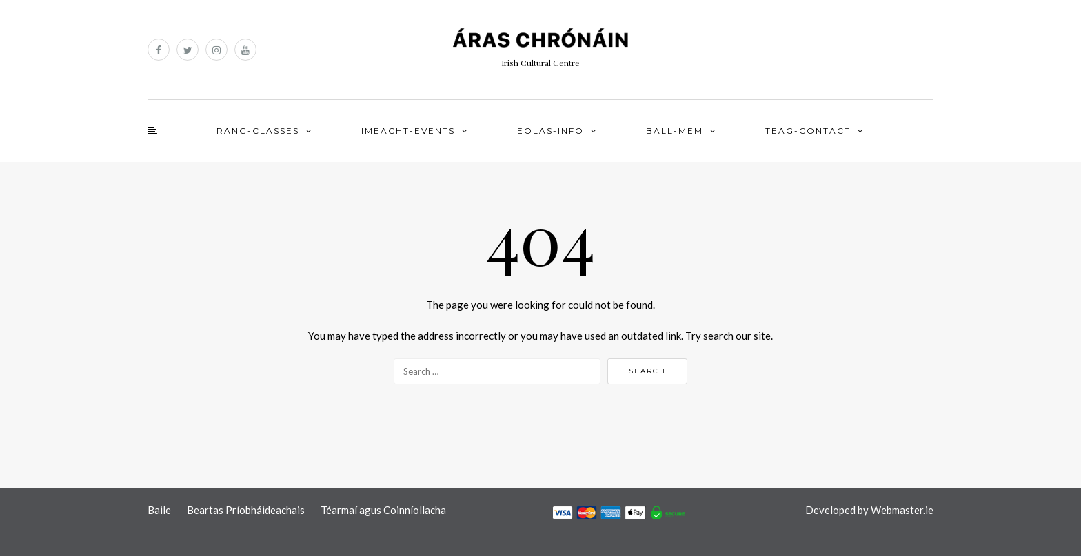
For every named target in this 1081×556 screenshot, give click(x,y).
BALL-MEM (674, 130)
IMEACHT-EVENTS (408, 130)
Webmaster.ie (902, 510)
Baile (159, 510)
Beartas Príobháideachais (246, 510)
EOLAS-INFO (550, 130)
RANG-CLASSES (257, 130)
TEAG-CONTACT (808, 130)
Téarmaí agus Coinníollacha (383, 510)
